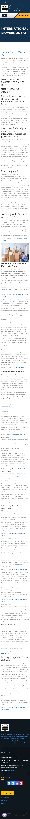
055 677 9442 (17, 10)
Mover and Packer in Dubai (20, 469)
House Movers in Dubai (18, 322)
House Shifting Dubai (18, 367)
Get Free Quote (24, 15)
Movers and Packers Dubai (19, 569)
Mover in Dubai (16, 506)
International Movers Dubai (13, 53)
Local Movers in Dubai (18, 434)
